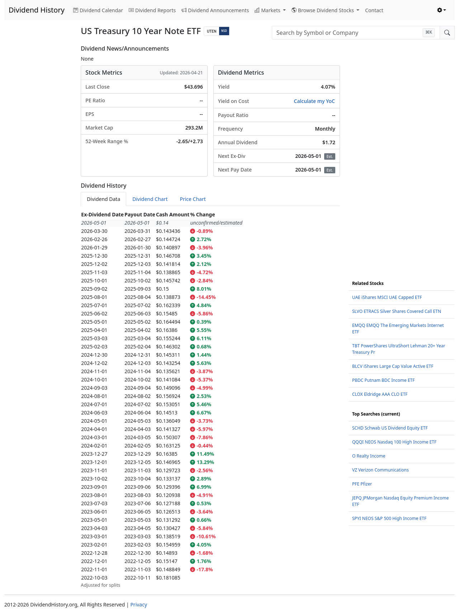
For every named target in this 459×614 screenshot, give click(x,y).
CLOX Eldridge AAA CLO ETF (380, 394)
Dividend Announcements (215, 10)
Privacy (138, 604)
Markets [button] (268, 10)
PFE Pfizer (362, 484)
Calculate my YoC (314, 101)
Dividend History (37, 10)
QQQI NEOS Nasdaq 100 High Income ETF (394, 442)
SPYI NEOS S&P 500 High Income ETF (389, 518)
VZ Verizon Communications (380, 470)
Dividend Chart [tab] (149, 199)
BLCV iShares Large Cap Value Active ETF (392, 366)
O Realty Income (368, 456)
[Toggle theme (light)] (441, 10)
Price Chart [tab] (192, 199)
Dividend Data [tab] (103, 199)
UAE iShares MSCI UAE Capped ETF (387, 297)
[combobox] (356, 32)
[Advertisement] (38, 153)
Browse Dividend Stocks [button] (323, 10)
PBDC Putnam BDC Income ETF (383, 380)
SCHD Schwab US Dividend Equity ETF (390, 428)
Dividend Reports (152, 10)
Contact (374, 10)
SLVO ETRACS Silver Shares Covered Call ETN (396, 311)
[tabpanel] (210, 399)
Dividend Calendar (98, 10)
